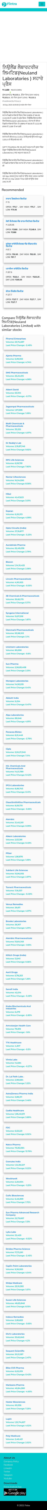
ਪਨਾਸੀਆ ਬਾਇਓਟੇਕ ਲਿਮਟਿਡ (17, 269)
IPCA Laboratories (15, 785)
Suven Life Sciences (16, 1300)
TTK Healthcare (13, 1042)
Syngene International (17, 613)
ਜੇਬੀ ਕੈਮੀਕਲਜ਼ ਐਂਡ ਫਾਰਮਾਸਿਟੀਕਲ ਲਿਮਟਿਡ (22, 221)
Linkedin (8, 1468)
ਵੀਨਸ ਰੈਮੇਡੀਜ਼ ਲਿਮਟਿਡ (14, 291)
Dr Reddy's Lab (13, 443)
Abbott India (12, 698)
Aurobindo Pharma (15, 545)
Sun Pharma (12, 664)
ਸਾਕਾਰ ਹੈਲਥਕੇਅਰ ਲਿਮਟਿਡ (16, 199)
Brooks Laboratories (16, 921)
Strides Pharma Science (18, 1249)
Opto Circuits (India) (16, 528)
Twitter (7, 1472)
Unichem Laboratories (17, 647)
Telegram (8, 1475)
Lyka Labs (11, 1232)
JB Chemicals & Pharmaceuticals (22, 596)
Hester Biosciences (15, 1402)
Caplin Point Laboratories (19, 1266)
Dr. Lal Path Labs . (15, 1076)
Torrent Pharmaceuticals (18, 887)
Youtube (8, 1478)
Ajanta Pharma (13, 355)
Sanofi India (12, 989)
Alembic (10, 819)
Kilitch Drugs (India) (16, 955)
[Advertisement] (23, 36)
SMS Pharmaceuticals (17, 372)
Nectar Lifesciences (16, 477)
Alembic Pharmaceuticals (19, 938)
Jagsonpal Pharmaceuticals (20, 406)
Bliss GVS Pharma (15, 1368)
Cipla (8, 749)
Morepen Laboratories (17, 681)
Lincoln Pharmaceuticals (18, 579)
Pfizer (9, 853)
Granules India (13, 1161)
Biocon (9, 562)
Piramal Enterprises (16, 339)
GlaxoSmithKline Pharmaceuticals (23, 802)
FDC (8, 1127)
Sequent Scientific (15, 1351)
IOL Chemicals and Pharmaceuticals (15, 767)
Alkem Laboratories (16, 836)
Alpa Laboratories (15, 715)
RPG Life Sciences (15, 460)
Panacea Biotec (14, 732)
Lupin (9, 1419)
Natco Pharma (13, 1144)
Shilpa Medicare (14, 1283)
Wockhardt (11, 1178)
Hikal (8, 494)
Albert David (12, 389)
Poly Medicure (13, 1436)
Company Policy (11, 1461)
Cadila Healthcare (15, 1110)
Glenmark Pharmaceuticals (20, 630)
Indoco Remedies (15, 1317)
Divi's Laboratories (15, 1334)
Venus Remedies (14, 904)
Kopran (9, 511)
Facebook (8, 1465)
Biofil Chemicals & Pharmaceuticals (15, 424)
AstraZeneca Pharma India (19, 1093)
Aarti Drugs (12, 972)
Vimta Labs (11, 1059)
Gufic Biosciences (15, 1195)
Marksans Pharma (15, 1385)
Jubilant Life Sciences (17, 870)
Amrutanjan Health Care (18, 1026)
